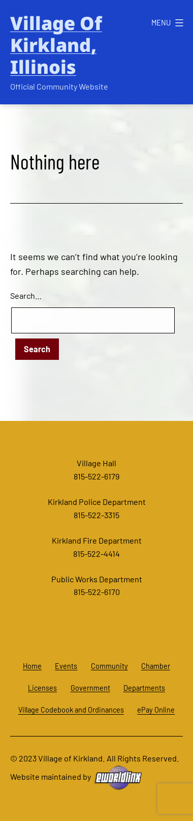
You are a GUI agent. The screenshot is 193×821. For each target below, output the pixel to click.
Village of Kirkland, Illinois (56, 45)
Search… (26, 295)
